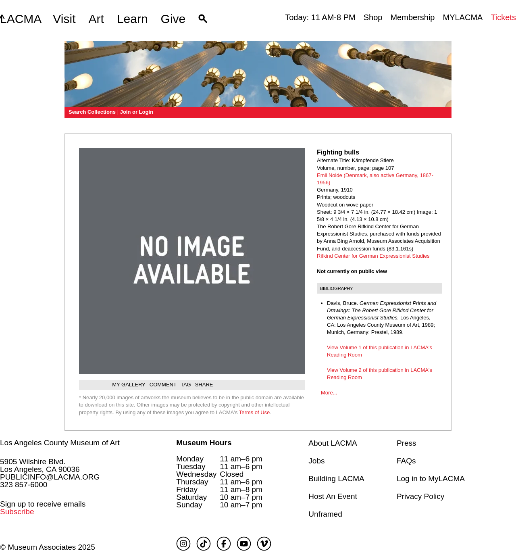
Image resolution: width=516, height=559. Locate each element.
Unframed (325, 514)
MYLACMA (463, 17)
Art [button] (96, 18)
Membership (412, 17)
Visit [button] (64, 18)
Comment (163, 385)
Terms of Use (254, 412)
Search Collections (92, 112)
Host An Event (332, 496)
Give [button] (173, 18)
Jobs (316, 461)
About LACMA (332, 443)
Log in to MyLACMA (431, 478)
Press (406, 443)
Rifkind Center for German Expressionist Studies (373, 256)
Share (204, 385)
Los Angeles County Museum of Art (60, 442)
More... (329, 393)
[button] (203, 19)
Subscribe (17, 511)
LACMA (21, 19)
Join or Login (136, 112)
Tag (186, 385)
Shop (373, 17)
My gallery (129, 385)
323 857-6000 (23, 484)
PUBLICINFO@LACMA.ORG (50, 477)
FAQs (406, 461)
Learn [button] (132, 18)
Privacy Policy (420, 496)
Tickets (503, 17)
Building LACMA (336, 478)
